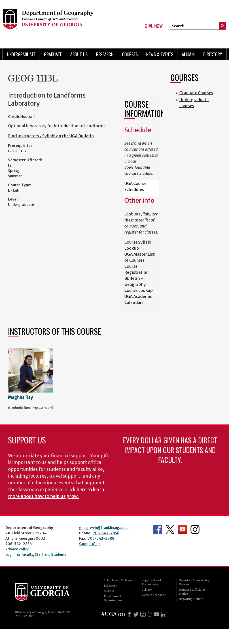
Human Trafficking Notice (192, 591)
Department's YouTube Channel (182, 529)
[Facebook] (129, 614)
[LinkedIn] (163, 614)
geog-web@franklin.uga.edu (104, 527)
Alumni (188, 54)
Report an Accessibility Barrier (194, 582)
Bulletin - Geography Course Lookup (138, 284)
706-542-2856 (106, 533)
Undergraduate (21, 54)
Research (104, 54)
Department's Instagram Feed (195, 529)
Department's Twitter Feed (169, 529)
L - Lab (13, 190)
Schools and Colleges (118, 580)
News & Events (159, 54)
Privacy (147, 589)
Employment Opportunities (113, 598)
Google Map (89, 543)
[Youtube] (156, 614)
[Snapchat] (149, 614)
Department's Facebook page (157, 529)
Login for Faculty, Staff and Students (35, 554)
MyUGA (109, 591)
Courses (130, 54)
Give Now (154, 26)
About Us (79, 54)
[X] (136, 614)
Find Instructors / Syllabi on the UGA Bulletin (51, 135)
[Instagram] (143, 614)
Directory (212, 54)
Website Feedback (153, 595)
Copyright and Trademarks (151, 582)
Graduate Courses (196, 92)
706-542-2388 (101, 538)
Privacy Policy (17, 549)
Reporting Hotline (191, 599)
